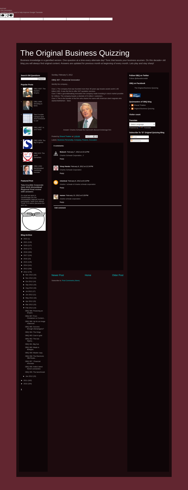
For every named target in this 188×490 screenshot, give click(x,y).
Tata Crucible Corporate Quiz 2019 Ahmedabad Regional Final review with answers (32, 188)
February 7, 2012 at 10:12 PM (78, 152)
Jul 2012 (29, 291)
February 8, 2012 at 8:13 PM (78, 181)
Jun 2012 (29, 295)
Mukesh (63, 152)
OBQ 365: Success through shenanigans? (34, 328)
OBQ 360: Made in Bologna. (32, 348)
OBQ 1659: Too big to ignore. (39, 141)
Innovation (93, 140)
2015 (26, 262)
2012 (26, 272)
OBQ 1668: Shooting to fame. (38, 104)
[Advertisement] (33, 430)
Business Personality (65, 140)
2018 (26, 252)
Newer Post (58, 275)
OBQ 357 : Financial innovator (32, 362)
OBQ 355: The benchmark (35, 372)
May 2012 (30, 298)
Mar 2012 (29, 305)
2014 (26, 265)
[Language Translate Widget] (142, 124)
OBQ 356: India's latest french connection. (33, 368)
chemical (63, 181)
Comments (136, 141)
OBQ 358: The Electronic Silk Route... (34, 357)
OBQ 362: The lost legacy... (32, 340)
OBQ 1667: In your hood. (39, 129)
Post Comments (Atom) (71, 280)
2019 (26, 249)
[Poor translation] (9, 15)
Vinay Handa (65, 166)
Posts (134, 137)
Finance (85, 140)
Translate (145, 128)
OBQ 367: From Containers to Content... (35, 317)
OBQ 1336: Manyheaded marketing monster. (38, 169)
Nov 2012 (29, 278)
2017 (26, 255)
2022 (26, 239)
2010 (26, 384)
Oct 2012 (29, 281)
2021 (26, 242)
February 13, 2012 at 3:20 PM (77, 195)
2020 (26, 245)
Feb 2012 (29, 308)
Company (77, 140)
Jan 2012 (29, 376)
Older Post (117, 275)
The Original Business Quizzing (75, 53)
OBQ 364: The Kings (33, 332)
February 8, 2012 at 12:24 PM (82, 166)
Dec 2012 (29, 275)
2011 (26, 380)
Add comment (60, 208)
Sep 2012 (29, 285)
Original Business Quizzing (144, 109)
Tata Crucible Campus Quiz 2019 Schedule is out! (39, 118)
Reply (62, 159)
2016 (26, 259)
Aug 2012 (29, 288)
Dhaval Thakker (140, 105)
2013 (26, 269)
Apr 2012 (29, 301)
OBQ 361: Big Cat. (32, 344)
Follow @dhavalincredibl (138, 78)
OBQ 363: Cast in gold (33, 335)
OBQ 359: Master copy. (34, 353)
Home (88, 275)
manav (62, 195)
